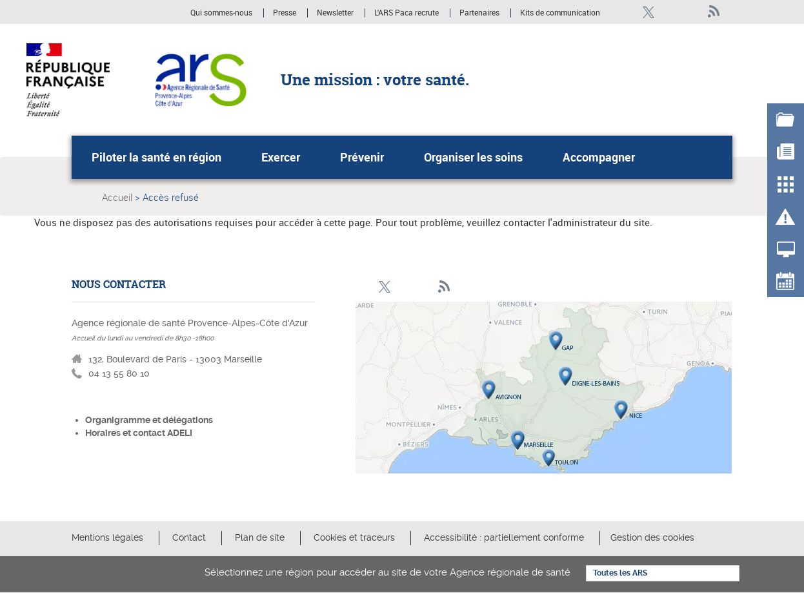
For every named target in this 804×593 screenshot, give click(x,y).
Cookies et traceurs (355, 537)
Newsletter (335, 13)
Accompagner (599, 157)
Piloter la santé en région (156, 157)
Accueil (117, 197)
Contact (189, 537)
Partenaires (479, 13)
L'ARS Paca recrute (406, 13)
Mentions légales (107, 537)
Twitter (648, 12)
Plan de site (260, 537)
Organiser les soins (473, 157)
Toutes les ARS (620, 572)
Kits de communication (560, 13)
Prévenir (362, 157)
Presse (284, 13)
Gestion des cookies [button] (652, 537)
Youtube (692, 12)
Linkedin (670, 12)
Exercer (280, 157)
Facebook (626, 12)
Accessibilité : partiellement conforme (504, 537)
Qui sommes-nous (222, 13)
